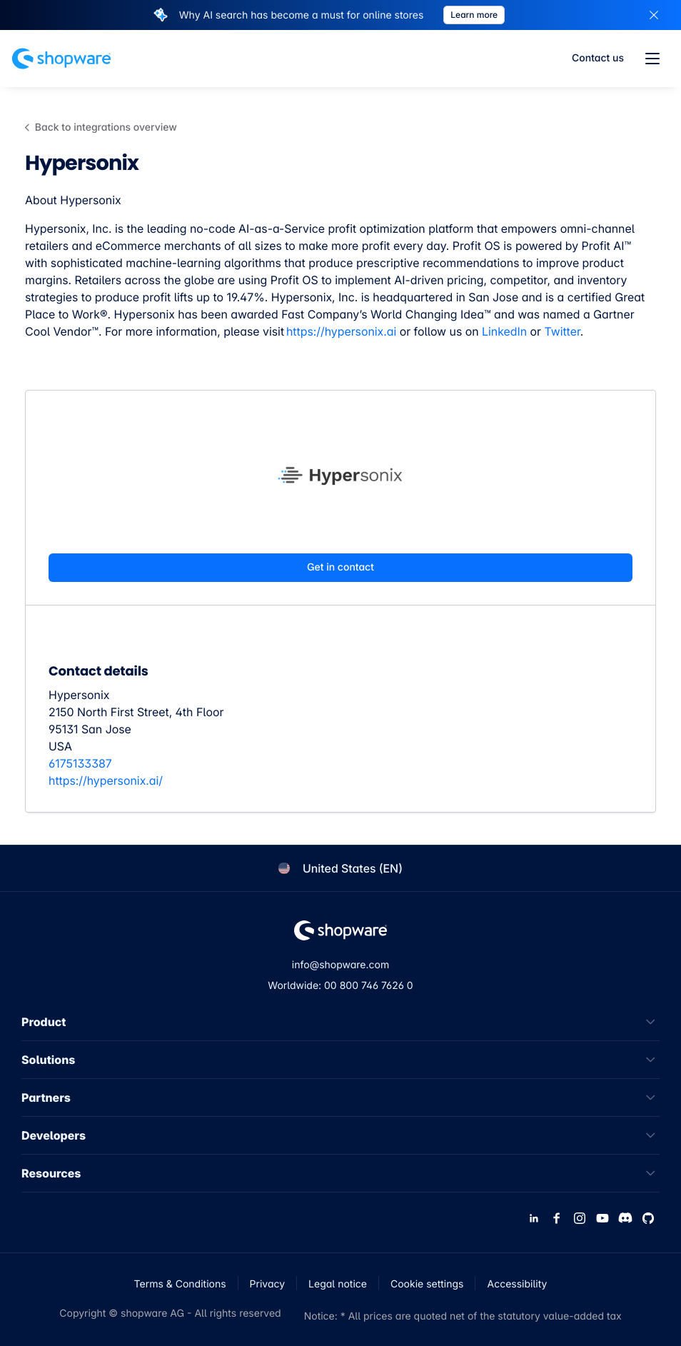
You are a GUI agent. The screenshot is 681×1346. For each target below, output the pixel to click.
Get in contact (340, 567)
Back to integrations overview (101, 127)
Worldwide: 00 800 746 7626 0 (340, 986)
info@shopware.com (340, 965)
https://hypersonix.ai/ (106, 780)
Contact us (598, 58)
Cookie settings (427, 1284)
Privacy (268, 1284)
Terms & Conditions (180, 1284)
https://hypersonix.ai (341, 331)
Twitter (562, 331)
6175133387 (80, 763)
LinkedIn (504, 331)
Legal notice (337, 1284)
